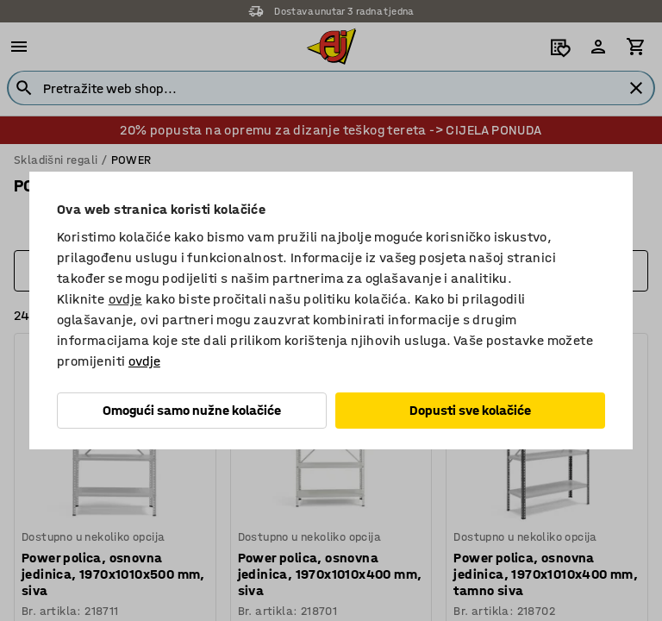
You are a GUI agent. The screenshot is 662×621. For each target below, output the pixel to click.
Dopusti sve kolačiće (470, 410)
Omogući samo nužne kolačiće (192, 410)
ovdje (125, 299)
